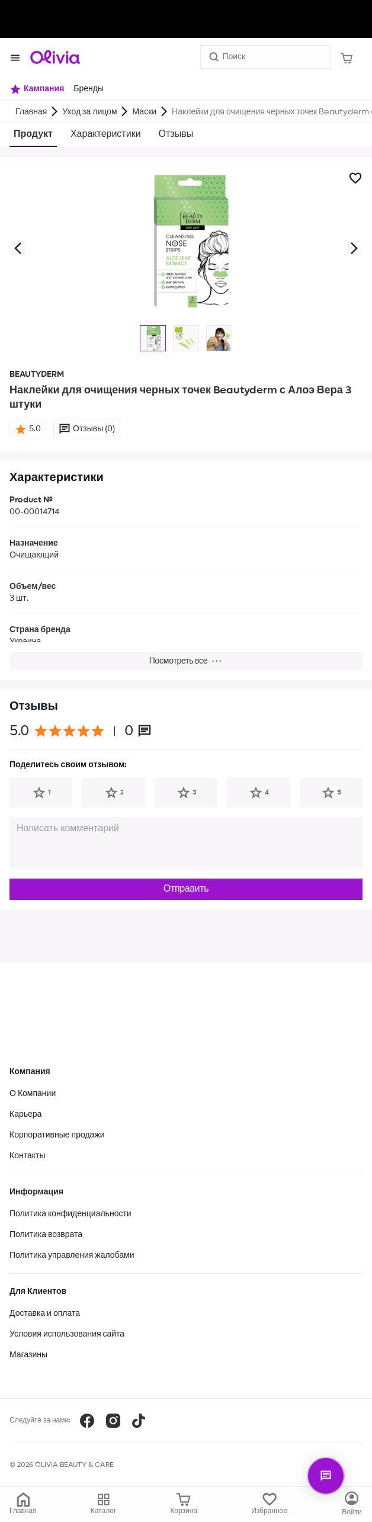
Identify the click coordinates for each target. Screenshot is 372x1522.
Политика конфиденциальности (70, 1214)
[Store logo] (55, 57)
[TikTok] (138, 1421)
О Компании (32, 1094)
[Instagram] (113, 1421)
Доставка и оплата (44, 1313)
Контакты (27, 1156)
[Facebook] (87, 1421)
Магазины (28, 1355)
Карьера (25, 1114)
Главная (31, 112)
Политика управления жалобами (71, 1255)
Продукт (33, 134)
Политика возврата (45, 1235)
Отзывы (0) (94, 429)
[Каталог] (352, 1504)
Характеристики (105, 134)
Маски (145, 112)
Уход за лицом (89, 112)
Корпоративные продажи (57, 1135)
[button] (17, 248)
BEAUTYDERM (36, 374)
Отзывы (176, 134)
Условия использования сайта (66, 1334)
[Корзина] (347, 57)
